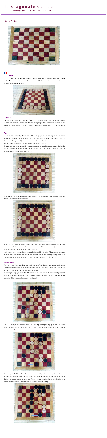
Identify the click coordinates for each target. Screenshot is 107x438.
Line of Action (10, 21)
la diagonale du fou (29, 6)
